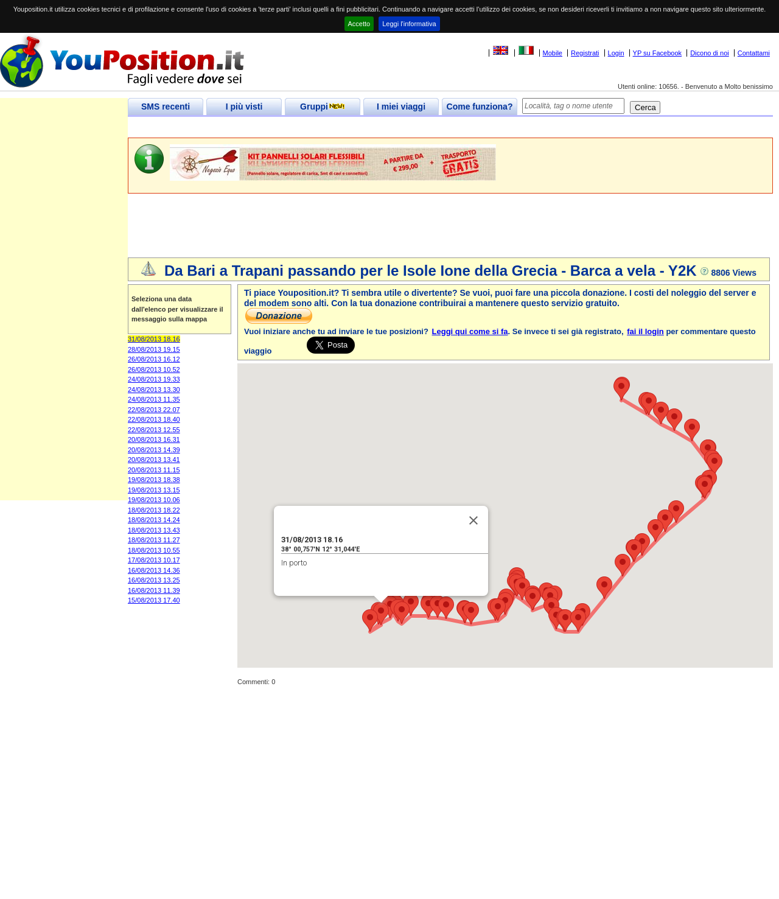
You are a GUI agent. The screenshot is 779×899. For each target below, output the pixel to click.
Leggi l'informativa (409, 23)
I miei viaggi (401, 106)
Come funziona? (480, 106)
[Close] (473, 520)
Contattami (754, 53)
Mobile (552, 53)
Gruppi (322, 106)
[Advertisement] (349, 127)
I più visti (244, 106)
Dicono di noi (709, 53)
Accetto (359, 23)
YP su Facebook (657, 53)
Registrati (585, 53)
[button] (381, 614)
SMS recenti (165, 106)
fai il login (645, 331)
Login (616, 53)
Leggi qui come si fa (470, 331)
